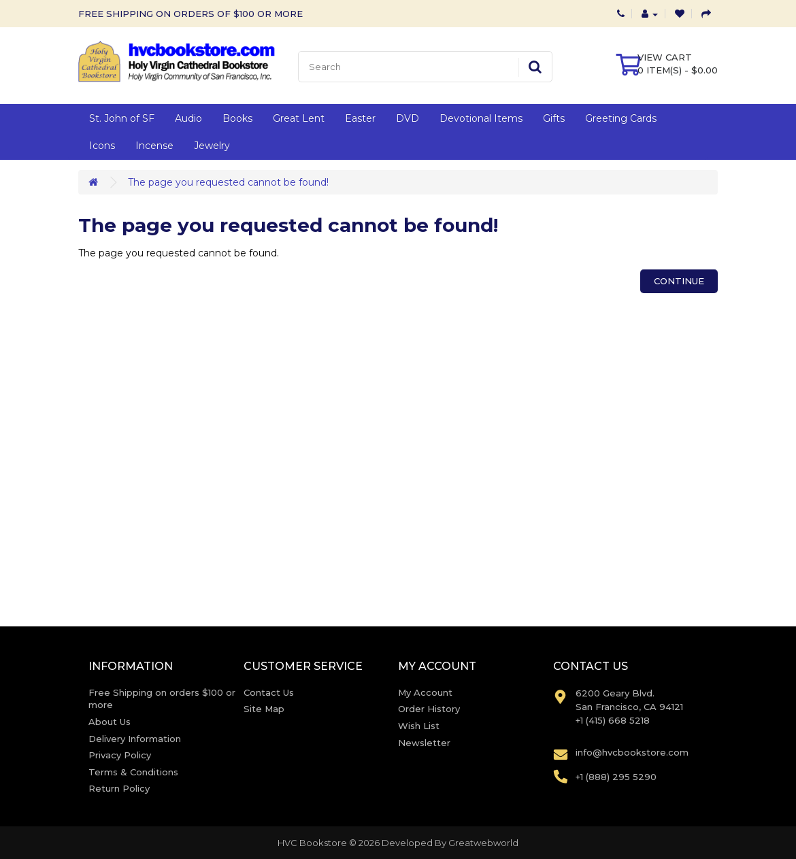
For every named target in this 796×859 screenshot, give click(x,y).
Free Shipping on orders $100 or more (161, 699)
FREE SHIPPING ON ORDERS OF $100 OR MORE (190, 13)
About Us (109, 721)
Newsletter (424, 742)
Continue (679, 280)
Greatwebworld (483, 842)
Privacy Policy (119, 754)
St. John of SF (121, 118)
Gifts (554, 118)
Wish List (419, 725)
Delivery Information (134, 738)
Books (237, 118)
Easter (360, 118)
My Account (425, 692)
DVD (407, 118)
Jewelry (212, 145)
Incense (154, 145)
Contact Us (269, 692)
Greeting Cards (621, 118)
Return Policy (119, 788)
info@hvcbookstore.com (632, 752)
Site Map (264, 708)
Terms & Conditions (133, 772)
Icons (102, 145)
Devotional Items (481, 118)
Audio (188, 118)
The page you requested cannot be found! (228, 182)
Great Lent (299, 118)
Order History (429, 708)
